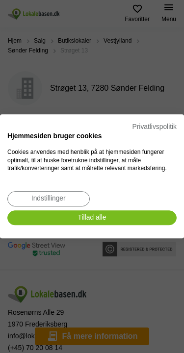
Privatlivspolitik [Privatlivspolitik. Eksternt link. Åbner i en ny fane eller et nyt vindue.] (154, 126)
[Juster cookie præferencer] (48, 198)
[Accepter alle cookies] (92, 218)
